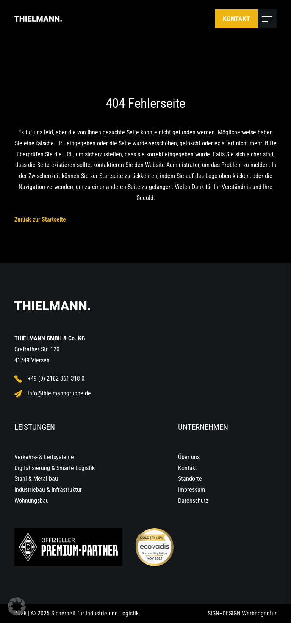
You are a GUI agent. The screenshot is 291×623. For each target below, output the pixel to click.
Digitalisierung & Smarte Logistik (54, 468)
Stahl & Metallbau (36, 478)
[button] (16, 606)
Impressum (191, 489)
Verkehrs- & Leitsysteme (44, 457)
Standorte (190, 478)
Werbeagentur (259, 613)
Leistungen (34, 427)
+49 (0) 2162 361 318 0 (49, 378)
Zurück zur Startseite (40, 219)
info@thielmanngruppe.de (52, 393)
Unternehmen (203, 427)
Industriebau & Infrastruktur (48, 489)
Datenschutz (193, 500)
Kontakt (236, 19)
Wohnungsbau (31, 500)
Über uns (189, 457)
